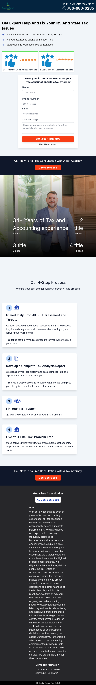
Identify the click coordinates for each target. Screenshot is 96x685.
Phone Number (30, 98)
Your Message (30, 119)
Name (25, 87)
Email (25, 108)
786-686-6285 (80, 8)
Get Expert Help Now (48, 139)
